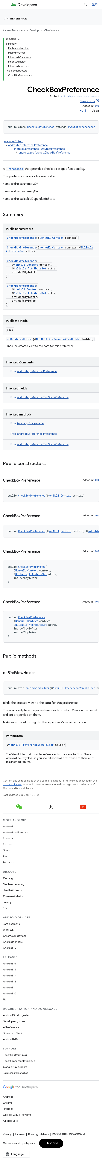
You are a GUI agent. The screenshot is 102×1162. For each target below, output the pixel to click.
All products (10, 1120)
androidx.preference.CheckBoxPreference (44, 152)
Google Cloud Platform (17, 1115)
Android (8, 826)
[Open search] (85, 4)
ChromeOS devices (14, 936)
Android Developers (14, 30)
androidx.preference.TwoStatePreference (39, 149)
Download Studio (13, 1033)
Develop (34, 30)
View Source (87, 101)
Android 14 (9, 969)
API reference (15, 18)
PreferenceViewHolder (65, 339)
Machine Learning (13, 884)
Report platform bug (15, 1055)
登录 (95, 4)
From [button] (33, 371)
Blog (5, 856)
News (6, 850)
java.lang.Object (13, 141)
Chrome (8, 1103)
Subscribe (51, 1143)
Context (57, 237)
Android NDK (11, 1039)
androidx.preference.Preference (28, 145)
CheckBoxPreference (40, 127)
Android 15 (9, 963)
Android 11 (9, 987)
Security (8, 838)
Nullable (87, 247)
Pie (4, 999)
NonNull (45, 237)
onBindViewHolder (20, 339)
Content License (12, 784)
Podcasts (8, 862)
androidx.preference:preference (79, 96)
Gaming (8, 878)
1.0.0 (96, 105)
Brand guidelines (38, 1134)
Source (7, 844)
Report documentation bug (19, 1061)
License (20, 1134)
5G (5, 908)
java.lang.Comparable (30, 423)
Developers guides (14, 1021)
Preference (15, 169)
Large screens (11, 924)
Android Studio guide (15, 1015)
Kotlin (83, 111)
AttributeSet (15, 251)
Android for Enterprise (16, 832)
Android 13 (9, 975)
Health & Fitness (12, 890)
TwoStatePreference (81, 127)
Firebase (8, 1109)
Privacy (7, 902)
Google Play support (15, 1067)
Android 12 (9, 981)
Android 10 (9, 993)
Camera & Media (13, 896)
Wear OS (8, 930)
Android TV (9, 947)
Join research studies (15, 1073)
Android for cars (12, 941)
